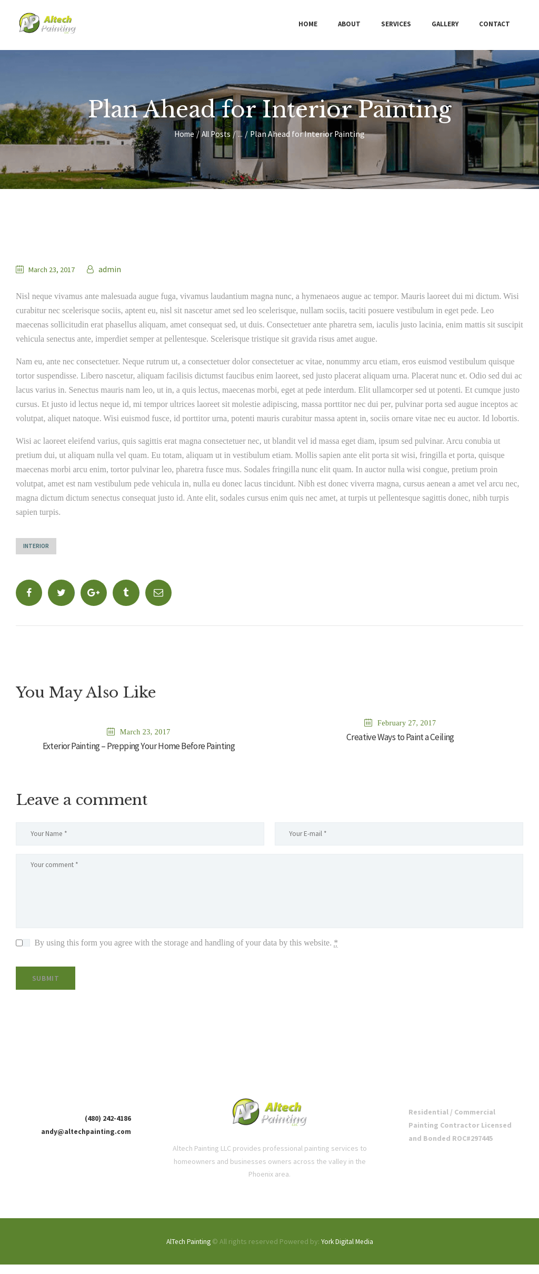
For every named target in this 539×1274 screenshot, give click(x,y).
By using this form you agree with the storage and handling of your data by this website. (186, 949)
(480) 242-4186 (108, 1127)
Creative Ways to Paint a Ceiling (400, 738)
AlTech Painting (186, 1251)
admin (115, 269)
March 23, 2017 (54, 269)
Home (183, 134)
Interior (37, 546)
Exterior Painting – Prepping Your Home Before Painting (138, 748)
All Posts (217, 134)
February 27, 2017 (406, 724)
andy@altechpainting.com (84, 1141)
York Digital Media (348, 1251)
